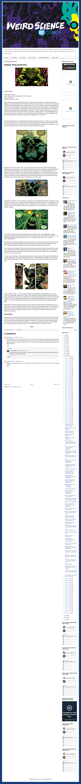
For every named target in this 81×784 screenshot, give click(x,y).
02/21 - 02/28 (68, 598)
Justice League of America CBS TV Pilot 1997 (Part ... (71, 572)
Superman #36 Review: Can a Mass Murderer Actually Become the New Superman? (69, 299)
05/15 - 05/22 (68, 421)
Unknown (9, 337)
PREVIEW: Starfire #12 (70, 530)
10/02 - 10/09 (68, 380)
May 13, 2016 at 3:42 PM (22, 350)
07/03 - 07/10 (68, 407)
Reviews (23, 57)
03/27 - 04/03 (68, 588)
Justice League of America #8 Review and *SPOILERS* (72, 236)
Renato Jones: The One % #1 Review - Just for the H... (71, 552)
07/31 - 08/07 (68, 398)
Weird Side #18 (68, 564)
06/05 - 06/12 (68, 415)
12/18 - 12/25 (68, 358)
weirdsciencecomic (77, 95)
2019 (65, 349)
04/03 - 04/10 (68, 586)
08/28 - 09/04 (68, 390)
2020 (65, 347)
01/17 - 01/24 (68, 608)
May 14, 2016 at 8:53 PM (17, 361)
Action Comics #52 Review (71, 501)
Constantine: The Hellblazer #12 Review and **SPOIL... (70, 476)
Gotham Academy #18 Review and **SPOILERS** (70, 492)
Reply (8, 345)
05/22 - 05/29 (68, 419)
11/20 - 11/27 (68, 366)
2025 (65, 337)
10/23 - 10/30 (68, 374)
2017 (65, 353)
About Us (55, 57)
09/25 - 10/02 (68, 382)
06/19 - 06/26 (68, 411)
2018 (65, 351)
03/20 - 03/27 (68, 590)
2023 (65, 341)
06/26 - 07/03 (68, 409)
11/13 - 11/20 (68, 368)
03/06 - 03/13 (68, 594)
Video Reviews (43, 57)
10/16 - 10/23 (68, 376)
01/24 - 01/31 (68, 606)
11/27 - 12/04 (68, 364)
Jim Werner (12, 350)
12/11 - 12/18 (68, 360)
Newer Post (7, 384)
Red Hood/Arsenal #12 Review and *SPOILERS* (70, 485)
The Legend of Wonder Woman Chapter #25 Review (70, 466)
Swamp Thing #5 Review (70, 469)
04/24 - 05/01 (68, 580)
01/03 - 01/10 (68, 613)
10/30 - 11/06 (68, 372)
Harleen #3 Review (72, 259)
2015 (65, 615)
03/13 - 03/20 (68, 592)
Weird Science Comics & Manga (68, 95)
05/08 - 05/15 (68, 423)
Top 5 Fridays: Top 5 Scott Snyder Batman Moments (71, 448)
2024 (65, 339)
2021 (65, 345)
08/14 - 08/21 (68, 394)
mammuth (39, 779)
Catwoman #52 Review (70, 488)
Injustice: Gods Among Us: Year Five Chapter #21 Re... (71, 513)
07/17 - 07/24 (68, 403)
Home (6, 57)
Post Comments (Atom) (15, 386)
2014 (65, 617)
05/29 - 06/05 (68, 417)
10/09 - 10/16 (68, 378)
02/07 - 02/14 (68, 602)
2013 (65, 619)
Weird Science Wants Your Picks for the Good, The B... (71, 457)
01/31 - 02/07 (68, 604)
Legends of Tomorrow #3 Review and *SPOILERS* (70, 461)
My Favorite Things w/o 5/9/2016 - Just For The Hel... (70, 556)
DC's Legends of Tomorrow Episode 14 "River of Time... (70, 540)
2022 (65, 343)
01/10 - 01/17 (68, 611)
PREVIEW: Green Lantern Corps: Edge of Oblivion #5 (71, 527)
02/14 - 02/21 (68, 600)
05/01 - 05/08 (68, 578)
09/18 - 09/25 (68, 384)
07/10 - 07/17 (68, 405)
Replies (10, 348)
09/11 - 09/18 (68, 386)
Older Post (56, 384)
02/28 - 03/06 (68, 596)
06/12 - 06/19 (68, 413)
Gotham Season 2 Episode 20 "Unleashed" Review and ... (70, 547)
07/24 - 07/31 (68, 401)
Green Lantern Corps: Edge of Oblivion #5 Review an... (70, 505)
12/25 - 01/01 (68, 356)
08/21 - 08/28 (68, 392)
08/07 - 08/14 (68, 396)
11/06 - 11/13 (68, 370)
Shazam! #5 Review (72, 225)
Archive (14, 57)
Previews (32, 57)
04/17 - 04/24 (68, 582)
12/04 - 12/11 (68, 362)
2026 (65, 335)
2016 (65, 355)
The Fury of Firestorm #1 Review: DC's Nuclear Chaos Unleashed (69, 314)
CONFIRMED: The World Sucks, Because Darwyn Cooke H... (71, 452)
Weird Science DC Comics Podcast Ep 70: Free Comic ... (71, 567)
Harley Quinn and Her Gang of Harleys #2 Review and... (70, 481)
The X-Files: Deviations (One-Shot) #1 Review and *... (70, 561)
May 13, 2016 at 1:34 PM (17, 337)
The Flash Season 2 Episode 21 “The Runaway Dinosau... (70, 472)
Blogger (50, 779)
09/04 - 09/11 (68, 388)
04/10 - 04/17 (68, 584)
